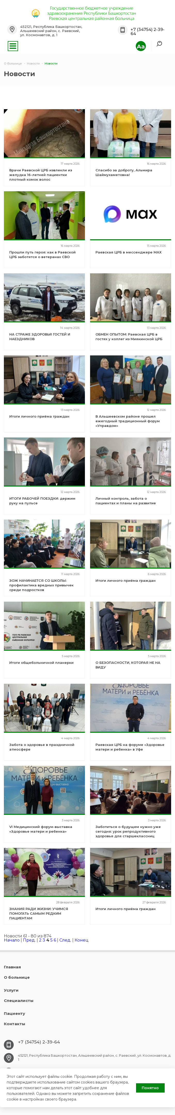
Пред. (29, 940)
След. (65, 940)
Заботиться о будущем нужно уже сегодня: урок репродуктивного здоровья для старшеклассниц (128, 831)
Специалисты (19, 1000)
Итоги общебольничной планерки (41, 662)
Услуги (11, 990)
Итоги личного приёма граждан (39, 416)
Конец (82, 940)
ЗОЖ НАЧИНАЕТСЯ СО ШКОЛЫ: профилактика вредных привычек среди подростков (41, 585)
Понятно (150, 1088)
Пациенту (14, 1013)
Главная (12, 967)
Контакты (14, 1023)
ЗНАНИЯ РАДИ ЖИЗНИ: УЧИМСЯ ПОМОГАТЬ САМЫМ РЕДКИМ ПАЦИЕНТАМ (38, 913)
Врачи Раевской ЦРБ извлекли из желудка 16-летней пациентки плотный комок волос (40, 174)
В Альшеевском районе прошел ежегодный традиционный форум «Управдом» (128, 421)
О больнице (17, 977)
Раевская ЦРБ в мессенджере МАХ (129, 252)
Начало (12, 940)
